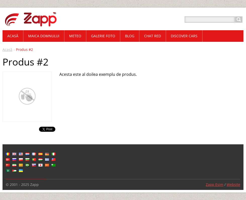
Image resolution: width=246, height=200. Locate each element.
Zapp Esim (214, 184)
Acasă (7, 49)
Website (233, 184)
